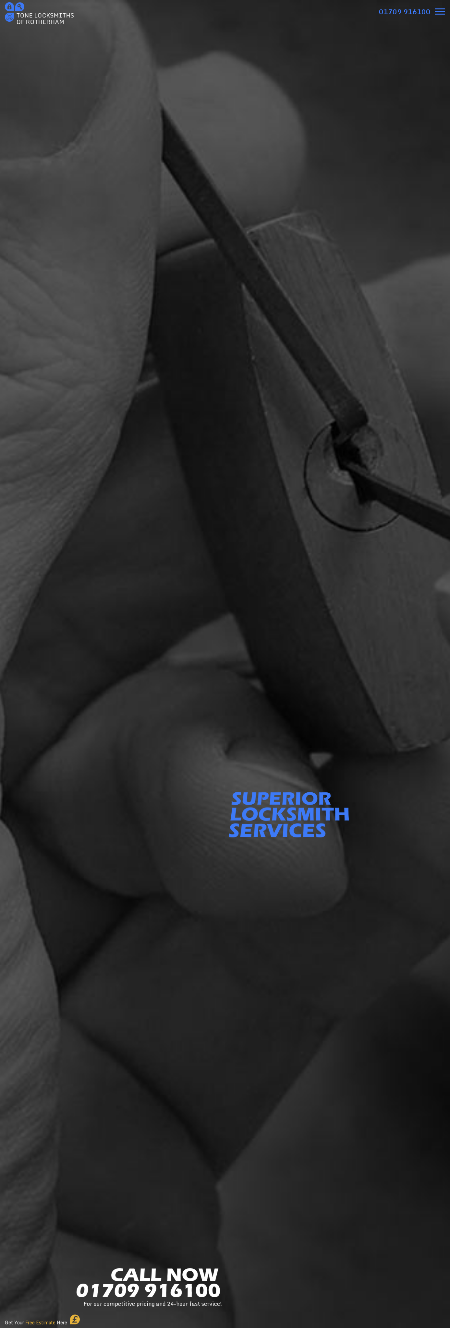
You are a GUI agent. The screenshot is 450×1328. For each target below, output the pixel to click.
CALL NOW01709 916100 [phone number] (148, 1288)
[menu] (440, 11)
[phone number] (405, 11)
